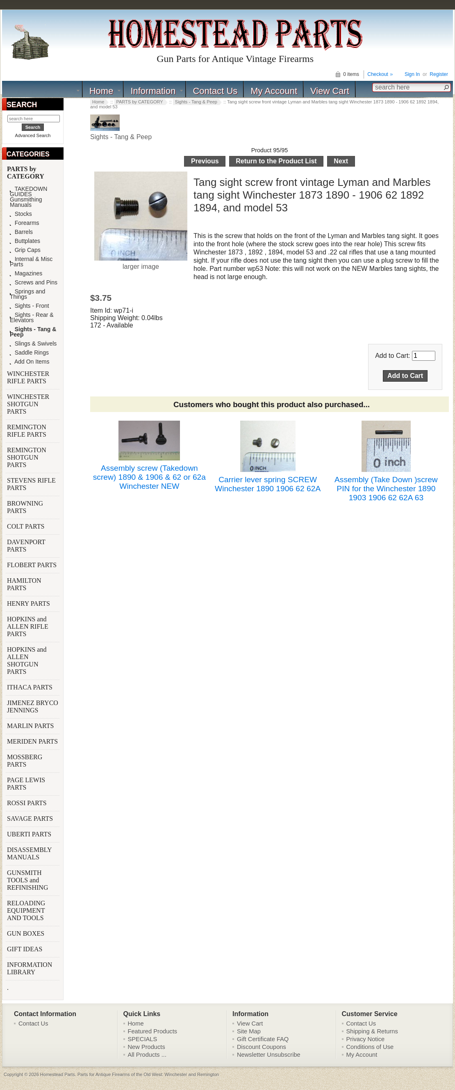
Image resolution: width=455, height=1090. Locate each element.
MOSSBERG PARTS (24, 760)
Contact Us (215, 91)
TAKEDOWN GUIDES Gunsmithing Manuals (28, 197)
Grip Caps (25, 250)
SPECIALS (142, 1039)
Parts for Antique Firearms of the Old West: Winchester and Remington (148, 1074)
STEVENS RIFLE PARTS (31, 484)
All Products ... (147, 1054)
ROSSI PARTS (27, 802)
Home (101, 91)
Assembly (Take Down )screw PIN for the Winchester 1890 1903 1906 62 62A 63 (386, 488)
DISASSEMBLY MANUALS (29, 853)
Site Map (249, 1031)
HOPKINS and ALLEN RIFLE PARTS (27, 626)
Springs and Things (27, 294)
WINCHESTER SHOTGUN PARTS (28, 404)
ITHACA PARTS (30, 687)
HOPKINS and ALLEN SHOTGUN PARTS (26, 660)
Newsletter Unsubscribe (268, 1054)
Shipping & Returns (372, 1031)
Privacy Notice (365, 1039)
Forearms (24, 223)
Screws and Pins (33, 282)
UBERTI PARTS (30, 834)
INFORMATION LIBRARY (29, 968)
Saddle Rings (29, 352)
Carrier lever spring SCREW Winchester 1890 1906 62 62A (268, 484)
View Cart (329, 91)
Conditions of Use (370, 1047)
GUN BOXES (26, 933)
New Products (146, 1047)
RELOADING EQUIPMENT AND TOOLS (26, 910)
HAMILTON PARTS (24, 584)
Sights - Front (29, 306)
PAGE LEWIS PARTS (26, 783)
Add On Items (30, 361)
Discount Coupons (261, 1047)
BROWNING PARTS (25, 507)
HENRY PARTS (29, 603)
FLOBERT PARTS (32, 564)
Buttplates (25, 241)
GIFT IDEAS (25, 949)
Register (439, 74)
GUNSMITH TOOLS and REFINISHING (28, 880)
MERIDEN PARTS (33, 741)
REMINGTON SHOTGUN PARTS (26, 457)
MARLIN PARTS (31, 725)
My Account (273, 91)
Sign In (412, 74)
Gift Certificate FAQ (263, 1039)
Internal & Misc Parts (31, 261)
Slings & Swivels (33, 343)
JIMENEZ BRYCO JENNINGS (32, 706)
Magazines (26, 273)
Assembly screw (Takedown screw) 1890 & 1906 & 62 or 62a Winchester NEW (149, 477)
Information (152, 91)
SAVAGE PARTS (31, 818)
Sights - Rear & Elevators (32, 317)
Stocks (21, 214)
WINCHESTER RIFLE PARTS (28, 377)
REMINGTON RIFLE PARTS (27, 431)
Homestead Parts (57, 1074)
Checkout (377, 74)
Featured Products (152, 1031)
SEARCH (22, 105)
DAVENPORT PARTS (26, 545)
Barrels (21, 232)
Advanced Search (33, 135)
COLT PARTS (25, 526)
